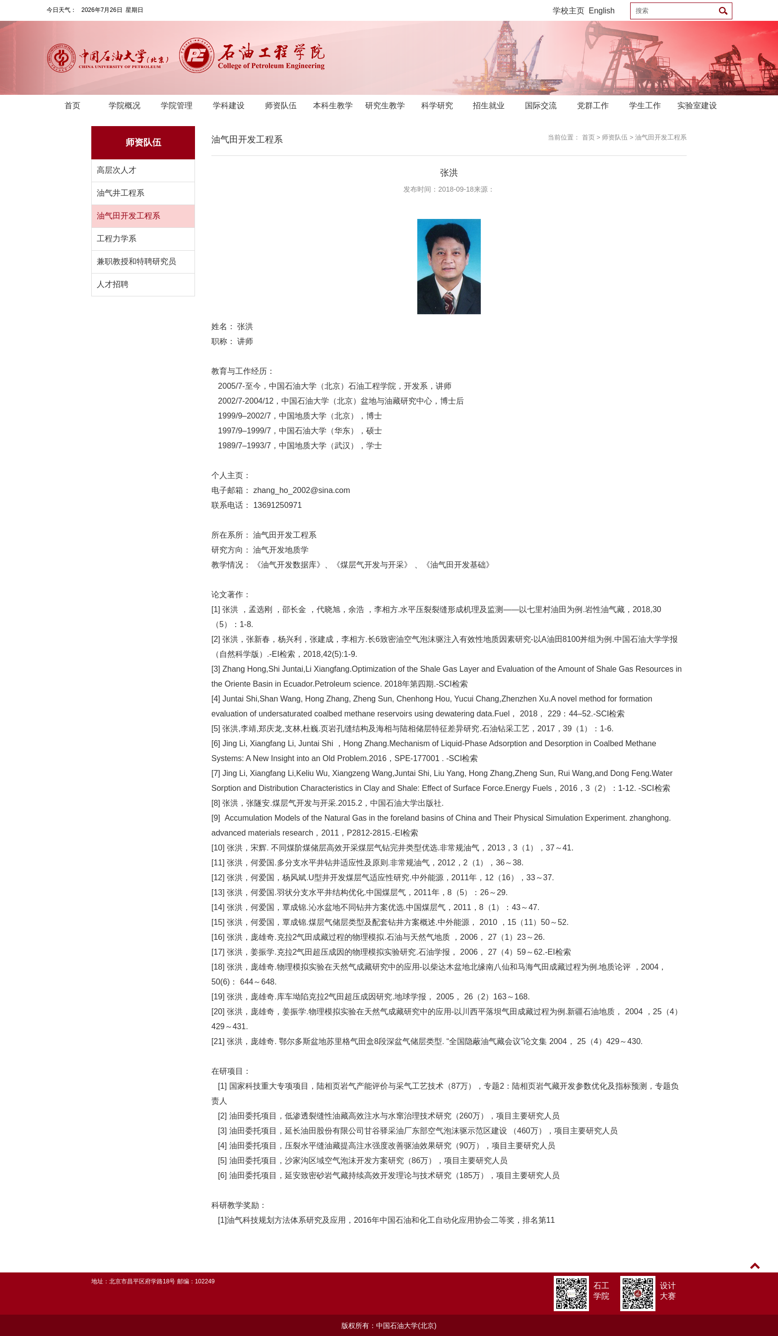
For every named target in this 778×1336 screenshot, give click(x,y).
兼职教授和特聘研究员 (136, 261)
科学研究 (437, 105)
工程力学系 (116, 238)
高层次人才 (116, 170)
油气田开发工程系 (128, 215)
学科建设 (229, 105)
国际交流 (541, 105)
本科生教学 (333, 105)
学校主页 (568, 10)
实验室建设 (697, 105)
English (602, 10)
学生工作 (645, 105)
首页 (72, 105)
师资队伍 (281, 105)
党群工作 (593, 105)
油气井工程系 (120, 193)
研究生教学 (385, 105)
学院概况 (124, 105)
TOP (755, 1272)
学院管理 (177, 105)
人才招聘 (113, 284)
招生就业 (489, 105)
